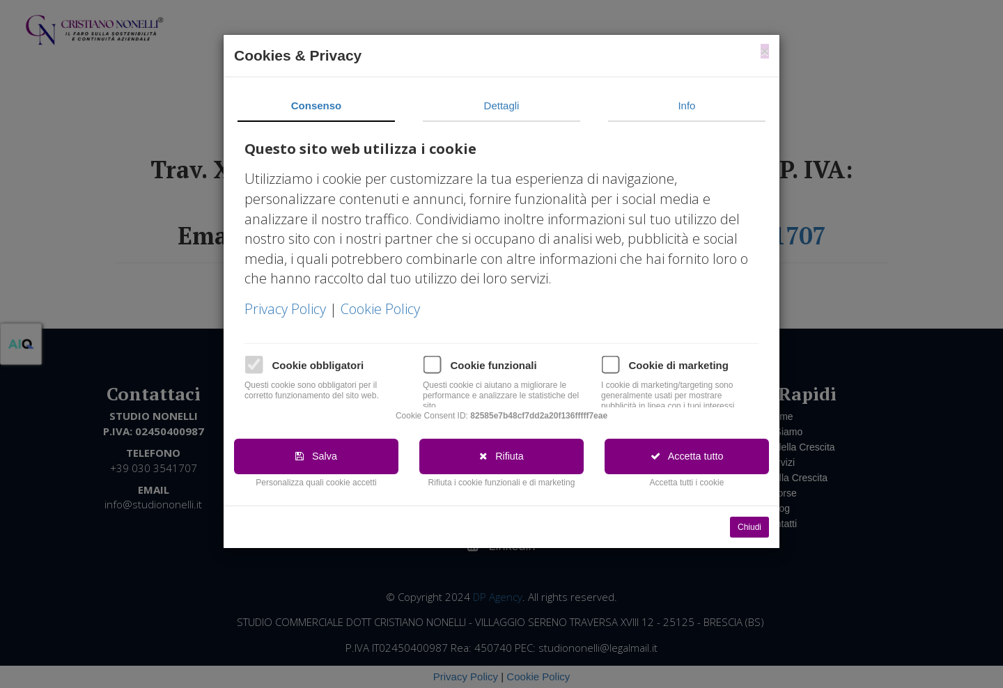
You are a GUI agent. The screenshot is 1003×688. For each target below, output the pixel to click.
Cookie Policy (380, 308)
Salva (316, 456)
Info (686, 105)
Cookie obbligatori (318, 365)
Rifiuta (501, 456)
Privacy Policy (286, 308)
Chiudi (749, 527)
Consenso (316, 105)
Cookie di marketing (679, 365)
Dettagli (502, 105)
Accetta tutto (686, 456)
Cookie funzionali (494, 365)
